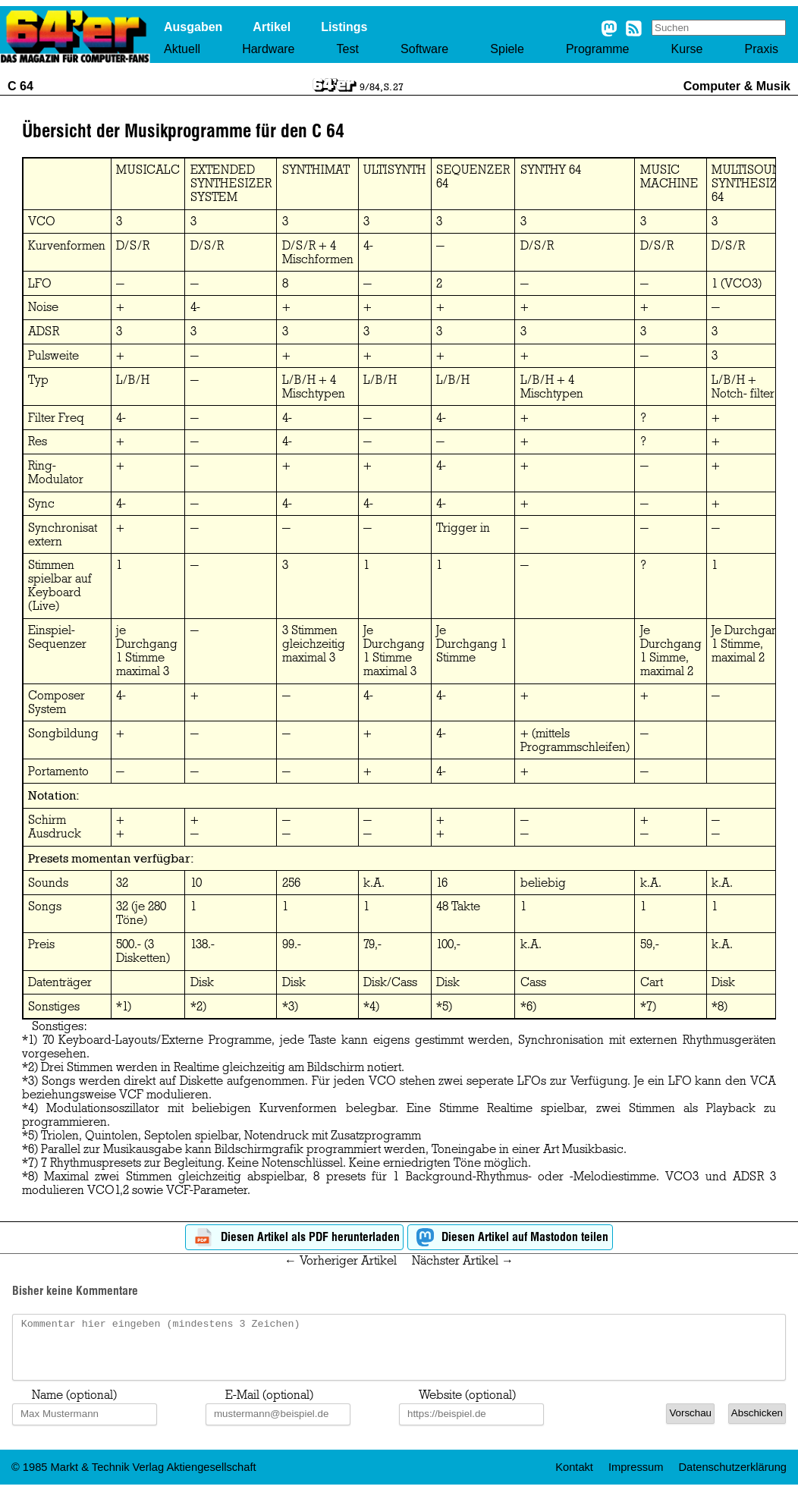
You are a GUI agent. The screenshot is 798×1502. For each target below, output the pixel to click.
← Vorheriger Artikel (340, 1261)
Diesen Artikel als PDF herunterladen (295, 1238)
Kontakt (574, 1478)
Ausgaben (193, 26)
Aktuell (182, 48)
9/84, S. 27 (382, 86)
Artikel (272, 26)
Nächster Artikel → (463, 1261)
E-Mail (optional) (269, 1406)
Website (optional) (467, 1406)
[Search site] (719, 28)
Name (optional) (74, 1406)
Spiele (506, 48)
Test (348, 48)
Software (424, 48)
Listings (344, 26)
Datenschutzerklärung (732, 1478)
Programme (598, 48)
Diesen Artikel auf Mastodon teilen (510, 1238)
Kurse (687, 48)
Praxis (761, 48)
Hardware (268, 48)
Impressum (635, 1478)
